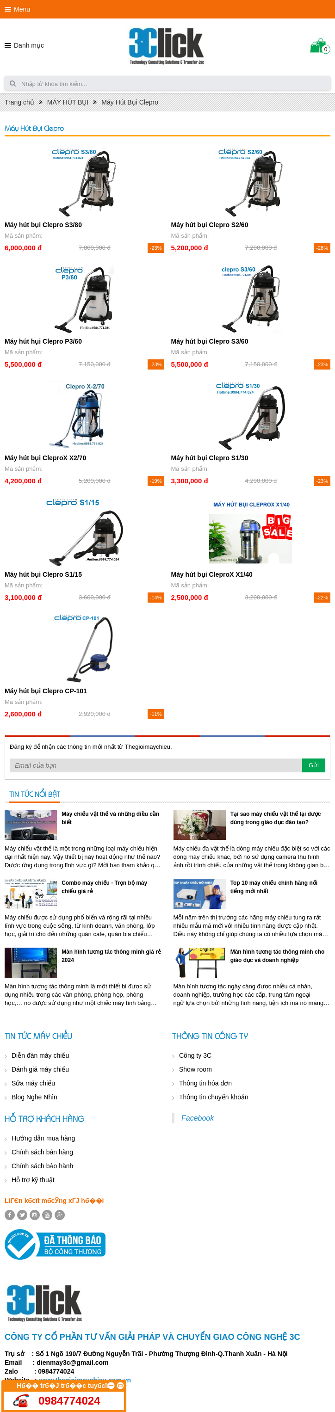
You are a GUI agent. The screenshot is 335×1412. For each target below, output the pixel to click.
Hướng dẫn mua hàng (43, 1138)
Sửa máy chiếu (33, 1083)
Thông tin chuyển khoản (213, 1097)
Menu (22, 9)
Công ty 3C (195, 1055)
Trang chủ (19, 102)
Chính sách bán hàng (42, 1152)
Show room (195, 1069)
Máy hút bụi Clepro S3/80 (43, 224)
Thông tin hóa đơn (205, 1083)
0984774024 (69, 1400)
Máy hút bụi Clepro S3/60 (209, 341)
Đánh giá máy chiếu (40, 1069)
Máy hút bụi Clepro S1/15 (43, 574)
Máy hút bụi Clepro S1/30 (209, 458)
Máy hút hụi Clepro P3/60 (43, 341)
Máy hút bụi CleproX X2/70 (45, 458)
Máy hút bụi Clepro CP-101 (46, 691)
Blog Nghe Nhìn (34, 1097)
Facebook (197, 1118)
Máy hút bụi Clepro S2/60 (209, 224)
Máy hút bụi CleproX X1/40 (212, 574)
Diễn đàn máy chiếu (40, 1055)
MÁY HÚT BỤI (68, 102)
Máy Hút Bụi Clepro (129, 102)
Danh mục (29, 45)
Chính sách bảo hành (42, 1166)
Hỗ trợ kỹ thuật (33, 1180)
